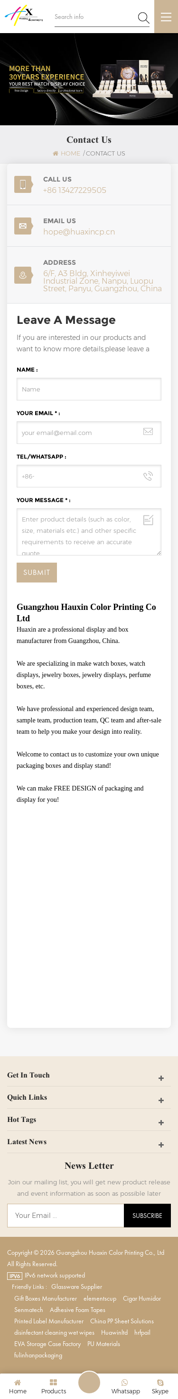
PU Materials (103, 1343)
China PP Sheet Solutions (122, 1321)
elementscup (100, 1298)
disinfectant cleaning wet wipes (54, 1332)
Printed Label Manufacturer (49, 1321)
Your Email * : (38, 413)
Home (66, 153)
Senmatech (28, 1309)
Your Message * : (44, 500)
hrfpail (142, 1332)
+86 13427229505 (74, 190)
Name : (27, 369)
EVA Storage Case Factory (47, 1343)
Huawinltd (114, 1332)
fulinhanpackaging (38, 1355)
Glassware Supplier (76, 1286)
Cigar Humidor (142, 1298)
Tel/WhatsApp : (41, 456)
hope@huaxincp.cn (79, 231)
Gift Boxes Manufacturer (45, 1298)
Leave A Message (89, 1382)
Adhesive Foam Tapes (77, 1309)
